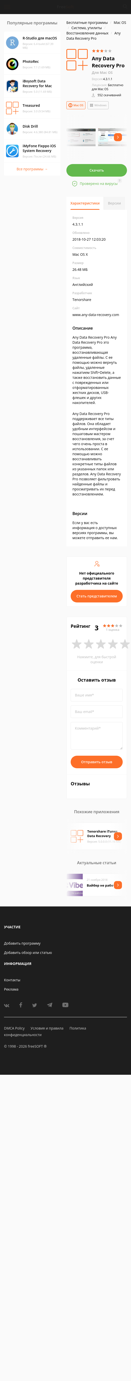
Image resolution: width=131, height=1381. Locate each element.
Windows (98, 105)
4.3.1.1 (102, 79)
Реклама (11, 989)
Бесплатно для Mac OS (107, 87)
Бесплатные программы (87, 22)
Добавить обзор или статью (28, 952)
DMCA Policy (14, 1028)
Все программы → (32, 169)
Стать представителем (96, 596)
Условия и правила (47, 1028)
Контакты (12, 980)
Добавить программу (22, 943)
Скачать (97, 170)
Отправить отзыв (96, 761)
